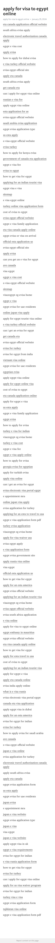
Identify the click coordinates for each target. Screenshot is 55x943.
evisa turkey (10, 146)
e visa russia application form (20, 861)
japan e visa (10, 826)
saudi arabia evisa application (20, 123)
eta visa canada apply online (19, 229)
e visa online (10, 620)
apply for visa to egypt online (16, 19)
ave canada (9, 265)
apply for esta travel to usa (18, 656)
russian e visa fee (13, 99)
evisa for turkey (12, 348)
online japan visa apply (16, 312)
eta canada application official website (25, 24)
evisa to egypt (11, 170)
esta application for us (15, 111)
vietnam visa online (14, 360)
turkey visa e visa (13, 897)
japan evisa (9, 802)
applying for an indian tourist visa (22, 182)
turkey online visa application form (23, 206)
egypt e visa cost (12, 277)
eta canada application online (20, 395)
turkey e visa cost (13, 443)
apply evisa (9, 52)
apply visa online (12, 478)
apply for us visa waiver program (22, 885)
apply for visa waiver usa (17, 537)
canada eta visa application (18, 703)
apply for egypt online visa (18, 383)
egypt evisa (9, 419)
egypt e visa (10, 301)
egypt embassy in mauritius (18, 632)
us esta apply (10, 135)
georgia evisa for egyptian (18, 466)
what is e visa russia (14, 691)
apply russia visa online (16, 561)
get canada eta (11, 87)
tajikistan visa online (15, 909)
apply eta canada (12, 75)
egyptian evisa (11, 372)
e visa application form (16, 549)
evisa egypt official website (18, 217)
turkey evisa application (16, 525)
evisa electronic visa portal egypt (22, 490)
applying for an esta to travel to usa (23, 514)
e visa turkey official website (19, 64)
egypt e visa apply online (17, 454)
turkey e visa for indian (16, 431)
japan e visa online (13, 750)
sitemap (7, 194)
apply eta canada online (16, 679)
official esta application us (18, 241)
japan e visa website (14, 814)
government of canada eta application (24, 158)
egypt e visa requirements (18, 849)
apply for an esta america (17, 585)
